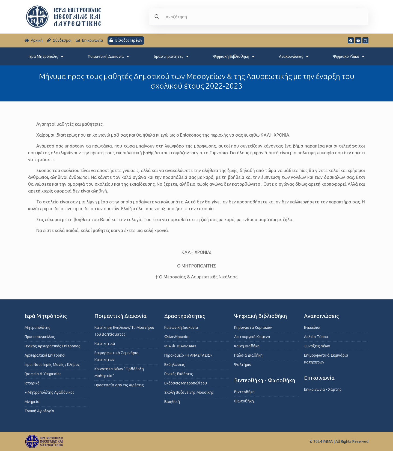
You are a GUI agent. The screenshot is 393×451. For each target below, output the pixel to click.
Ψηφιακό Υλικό (348, 56)
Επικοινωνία (319, 378)
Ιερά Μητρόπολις (46, 56)
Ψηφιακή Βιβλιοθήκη (233, 56)
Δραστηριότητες (171, 56)
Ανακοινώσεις (293, 56)
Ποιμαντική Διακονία (108, 56)
